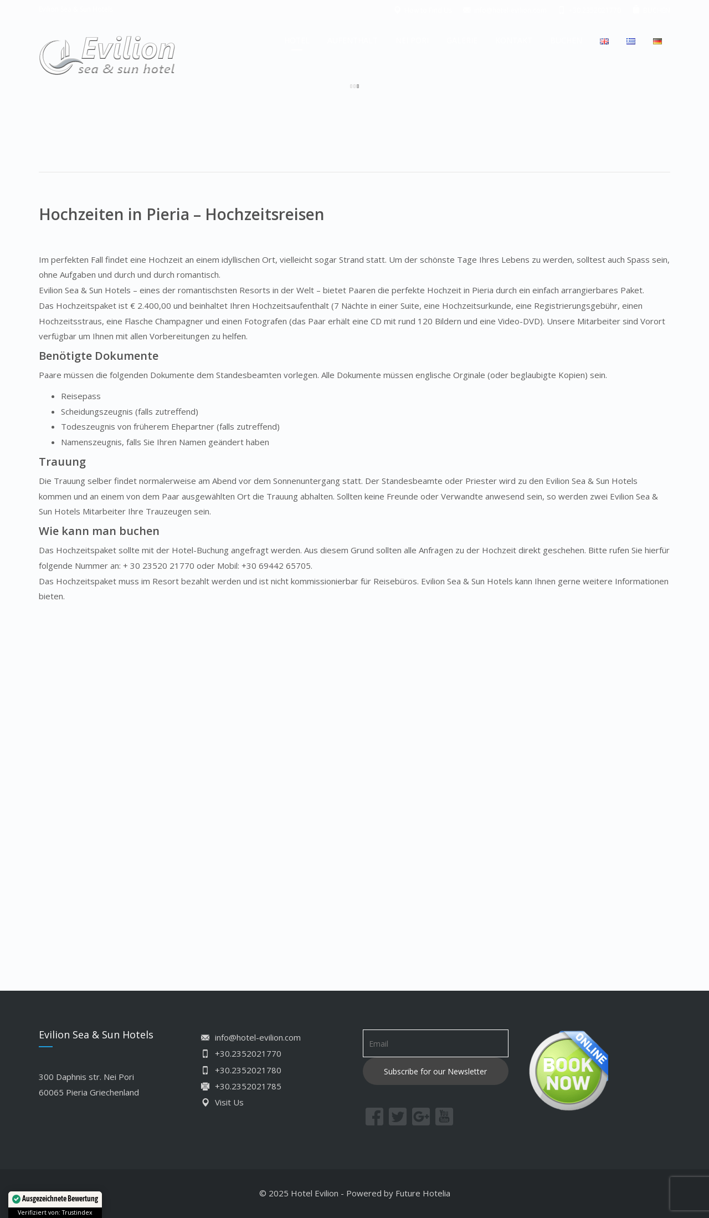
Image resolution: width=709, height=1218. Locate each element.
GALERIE (461, 40)
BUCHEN (566, 40)
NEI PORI (412, 40)
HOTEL (297, 40)
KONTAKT (513, 40)
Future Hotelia (422, 1193)
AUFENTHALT (352, 40)
